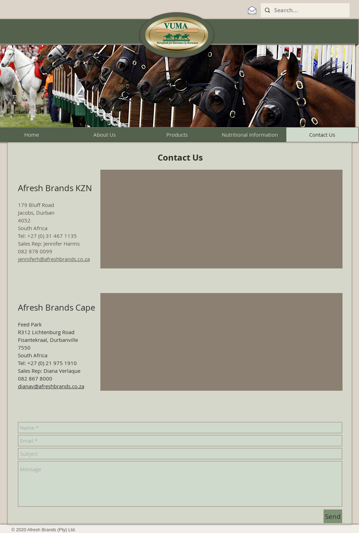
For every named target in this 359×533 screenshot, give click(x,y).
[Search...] (304, 10)
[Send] (333, 516)
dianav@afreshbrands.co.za (51, 386)
